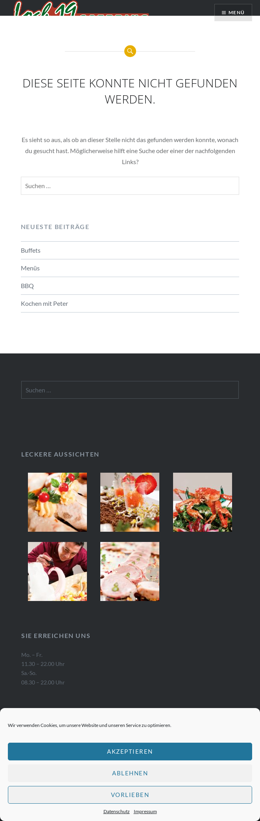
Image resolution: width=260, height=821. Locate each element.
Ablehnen (130, 773)
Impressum (145, 811)
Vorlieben (130, 794)
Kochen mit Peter (44, 303)
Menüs (30, 268)
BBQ (27, 285)
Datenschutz (116, 811)
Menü (237, 12)
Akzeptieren (130, 751)
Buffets (31, 250)
